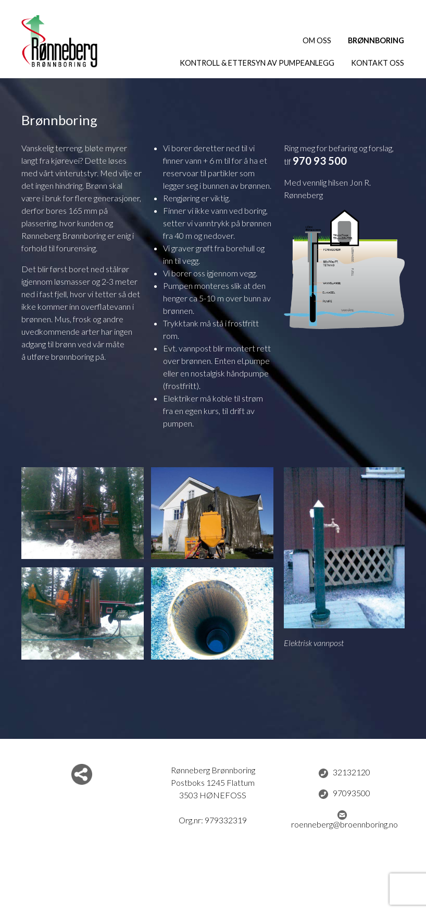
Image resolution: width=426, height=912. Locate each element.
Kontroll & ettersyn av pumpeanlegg (257, 62)
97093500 (344, 793)
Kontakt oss (377, 62)
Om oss (317, 40)
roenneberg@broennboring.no (344, 819)
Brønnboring (376, 40)
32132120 (344, 773)
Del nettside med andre (81, 774)
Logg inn (213, 893)
